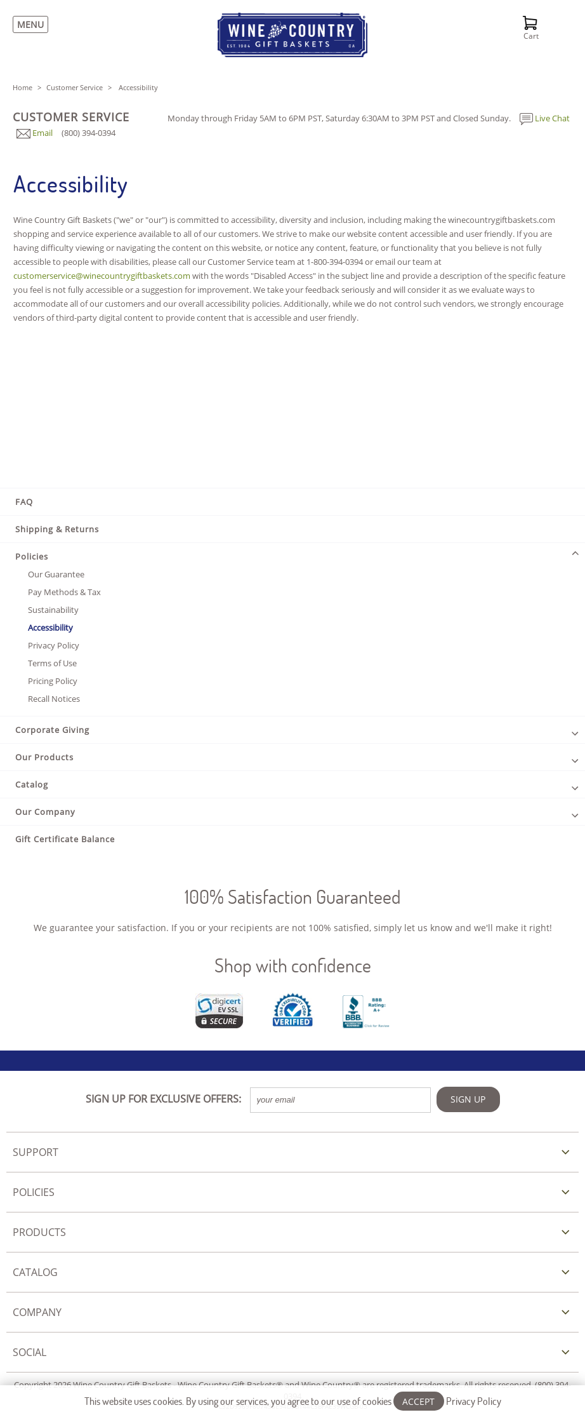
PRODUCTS (39, 1232)
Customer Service (74, 87)
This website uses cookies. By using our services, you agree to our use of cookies (292, 1400)
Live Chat (545, 118)
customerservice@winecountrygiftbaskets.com (101, 275)
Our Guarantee (56, 574)
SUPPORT (35, 1152)
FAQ (24, 501)
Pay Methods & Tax (64, 592)
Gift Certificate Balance (65, 839)
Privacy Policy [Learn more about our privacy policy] (473, 1400)
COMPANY (37, 1312)
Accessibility (50, 627)
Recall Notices (54, 698)
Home (22, 87)
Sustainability (53, 609)
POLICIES (34, 1192)
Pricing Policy (52, 681)
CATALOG (35, 1272)
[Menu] (27, 24)
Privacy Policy (53, 645)
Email (34, 132)
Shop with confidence (292, 965)
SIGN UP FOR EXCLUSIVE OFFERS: (163, 1099)
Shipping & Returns (57, 529)
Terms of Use (52, 663)
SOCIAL (29, 1352)
